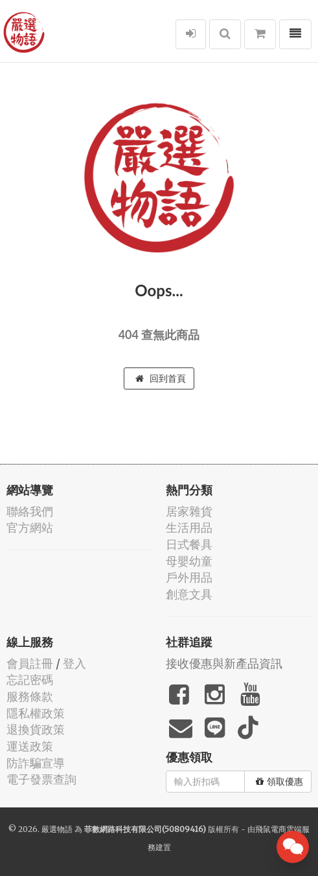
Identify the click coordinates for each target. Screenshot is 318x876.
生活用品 (189, 527)
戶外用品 (189, 577)
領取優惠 (279, 781)
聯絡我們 (29, 511)
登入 (74, 663)
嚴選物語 (57, 829)
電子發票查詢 (41, 779)
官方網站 (29, 527)
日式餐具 (189, 544)
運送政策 (29, 746)
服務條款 (29, 696)
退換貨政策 (35, 729)
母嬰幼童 (189, 561)
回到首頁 (160, 378)
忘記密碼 (29, 679)
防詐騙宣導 (35, 763)
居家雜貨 (189, 511)
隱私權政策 (35, 713)
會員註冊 (29, 663)
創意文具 (189, 594)
